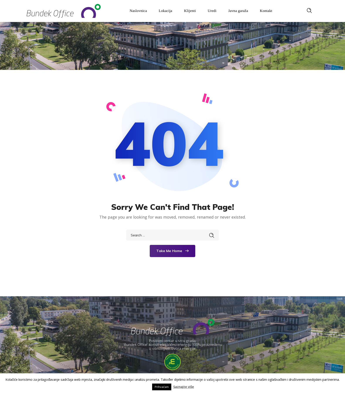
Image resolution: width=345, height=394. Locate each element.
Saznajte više (183, 386)
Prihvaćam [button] (162, 387)
